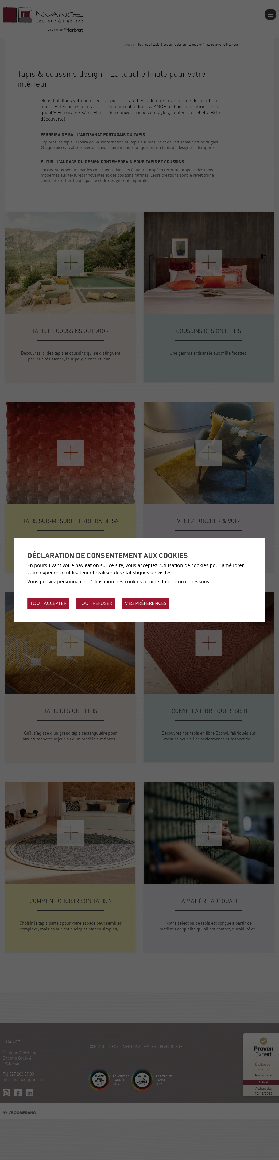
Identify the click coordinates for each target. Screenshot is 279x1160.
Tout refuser (95, 603)
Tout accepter (48, 603)
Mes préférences (145, 603)
